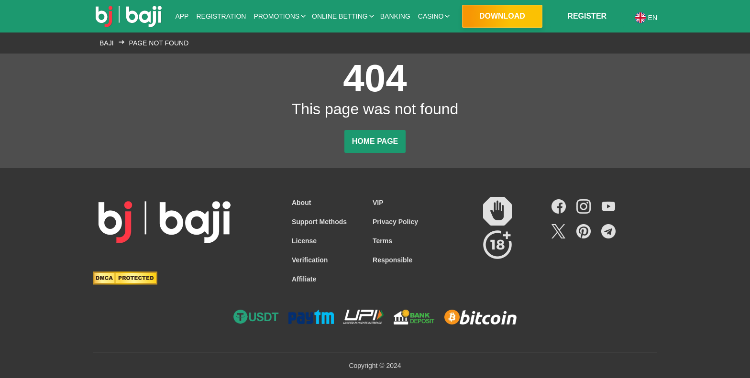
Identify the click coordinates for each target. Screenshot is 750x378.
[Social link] (558, 206)
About (301, 202)
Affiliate (304, 279)
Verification (310, 260)
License (304, 241)
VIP (378, 202)
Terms (382, 241)
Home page (375, 141)
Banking (395, 16)
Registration (221, 16)
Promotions (276, 16)
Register (587, 16)
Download (502, 16)
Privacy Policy (395, 222)
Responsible (392, 260)
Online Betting (340, 16)
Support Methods (319, 222)
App (181, 16)
